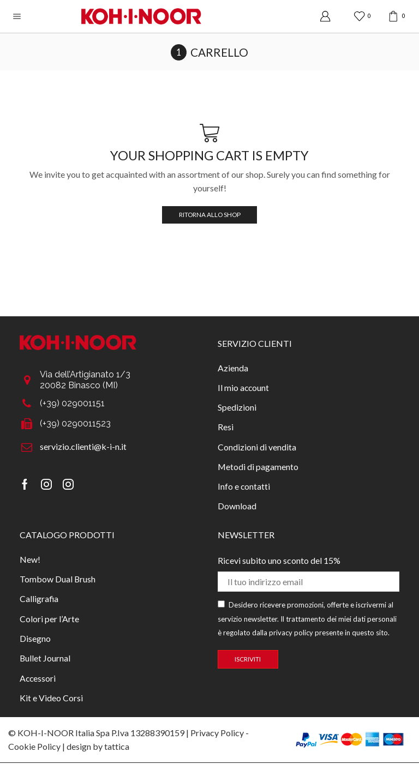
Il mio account (244, 387)
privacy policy (291, 633)
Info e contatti (244, 487)
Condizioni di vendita (257, 447)
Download (237, 507)
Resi (226, 427)
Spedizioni (237, 407)
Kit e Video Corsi (51, 699)
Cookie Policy (34, 747)
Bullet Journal (45, 659)
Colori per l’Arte (49, 620)
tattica (116, 747)
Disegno (35, 640)
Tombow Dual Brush (58, 580)
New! (30, 560)
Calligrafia (39, 600)
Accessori (38, 680)
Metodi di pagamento (258, 467)
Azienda (233, 367)
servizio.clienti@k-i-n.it (83, 446)
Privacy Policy (217, 734)
